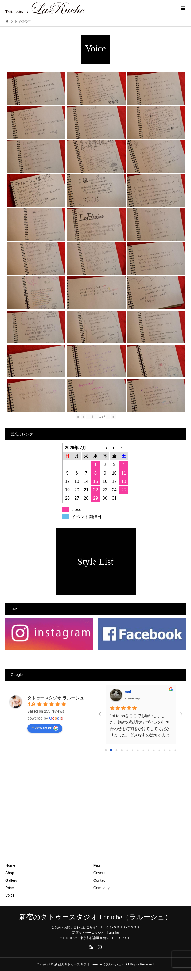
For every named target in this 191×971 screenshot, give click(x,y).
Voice (9, 895)
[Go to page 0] (106, 750)
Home (10, 865)
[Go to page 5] (132, 750)
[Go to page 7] (143, 750)
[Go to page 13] (175, 750)
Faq (96, 865)
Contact (99, 880)
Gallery (11, 880)
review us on (44, 728)
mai (128, 692)
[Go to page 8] (148, 750)
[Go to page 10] (159, 750)
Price (9, 888)
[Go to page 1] (111, 750)
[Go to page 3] (122, 750)
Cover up (101, 873)
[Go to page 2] (116, 750)
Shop (9, 873)
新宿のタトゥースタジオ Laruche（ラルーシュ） (95, 917)
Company (101, 888)
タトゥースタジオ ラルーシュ (55, 698)
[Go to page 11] (164, 750)
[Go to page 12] (170, 750)
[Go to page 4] (127, 750)
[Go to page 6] (138, 750)
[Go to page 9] (154, 750)
